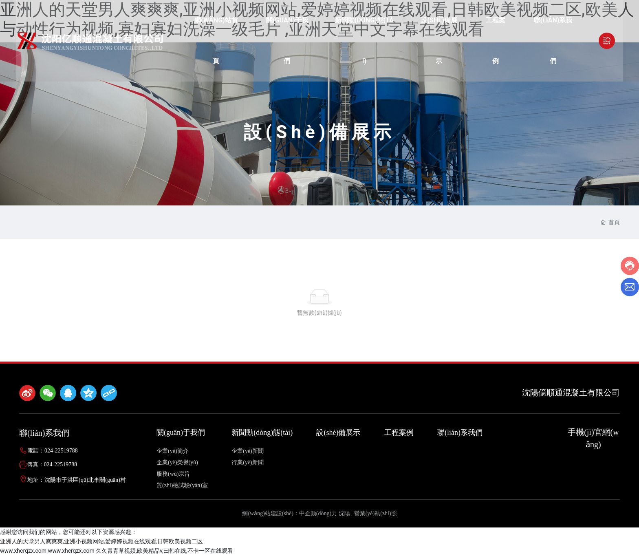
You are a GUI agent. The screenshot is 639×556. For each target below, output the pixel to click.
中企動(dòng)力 (318, 513)
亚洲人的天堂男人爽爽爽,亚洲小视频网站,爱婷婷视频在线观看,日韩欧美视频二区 (101, 541)
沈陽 (344, 513)
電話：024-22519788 (52, 451)
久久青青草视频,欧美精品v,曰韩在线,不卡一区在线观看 (164, 550)
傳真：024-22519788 (52, 464)
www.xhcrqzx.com (23, 550)
